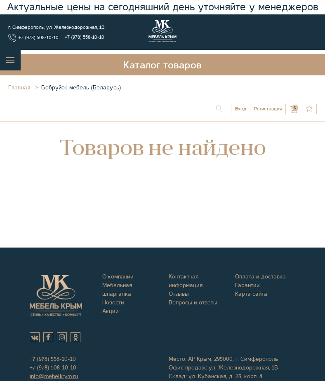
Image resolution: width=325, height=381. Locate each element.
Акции (110, 311)
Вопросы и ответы (193, 302)
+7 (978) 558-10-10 (84, 37)
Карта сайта (251, 293)
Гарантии (247, 285)
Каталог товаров (162, 65)
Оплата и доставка (260, 276)
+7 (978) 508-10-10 (39, 37)
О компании (118, 276)
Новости (113, 302)
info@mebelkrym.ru (54, 376)
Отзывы (179, 293)
